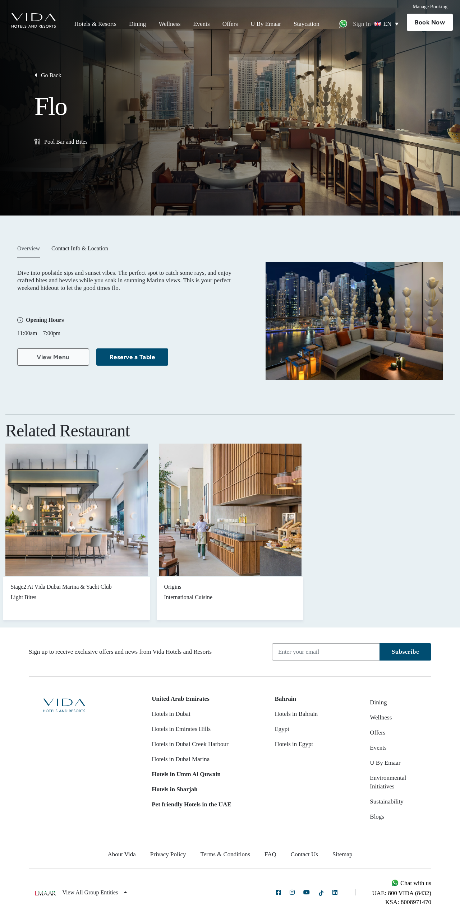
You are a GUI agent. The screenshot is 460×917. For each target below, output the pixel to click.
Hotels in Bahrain (296, 713)
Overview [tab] (28, 248)
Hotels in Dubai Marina (181, 759)
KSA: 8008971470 (408, 902)
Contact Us (304, 854)
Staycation (306, 23)
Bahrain (285, 698)
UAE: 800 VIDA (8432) (401, 893)
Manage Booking (430, 6)
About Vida (121, 854)
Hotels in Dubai (171, 713)
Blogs (377, 816)
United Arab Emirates (181, 698)
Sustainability (387, 801)
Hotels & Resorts (95, 23)
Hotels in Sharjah (175, 789)
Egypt (282, 729)
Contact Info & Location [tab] (79, 248)
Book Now (430, 22)
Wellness (169, 23)
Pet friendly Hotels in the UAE (191, 804)
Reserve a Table (132, 357)
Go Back (47, 75)
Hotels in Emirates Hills (181, 729)
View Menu (53, 357)
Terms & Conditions (225, 854)
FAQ (270, 854)
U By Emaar (265, 23)
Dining (137, 23)
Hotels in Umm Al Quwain (186, 774)
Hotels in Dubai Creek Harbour (190, 744)
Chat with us (411, 883)
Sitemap (342, 854)
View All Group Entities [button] (94, 892)
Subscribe (405, 651)
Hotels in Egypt (294, 744)
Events (201, 23)
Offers (230, 23)
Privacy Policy (168, 854)
